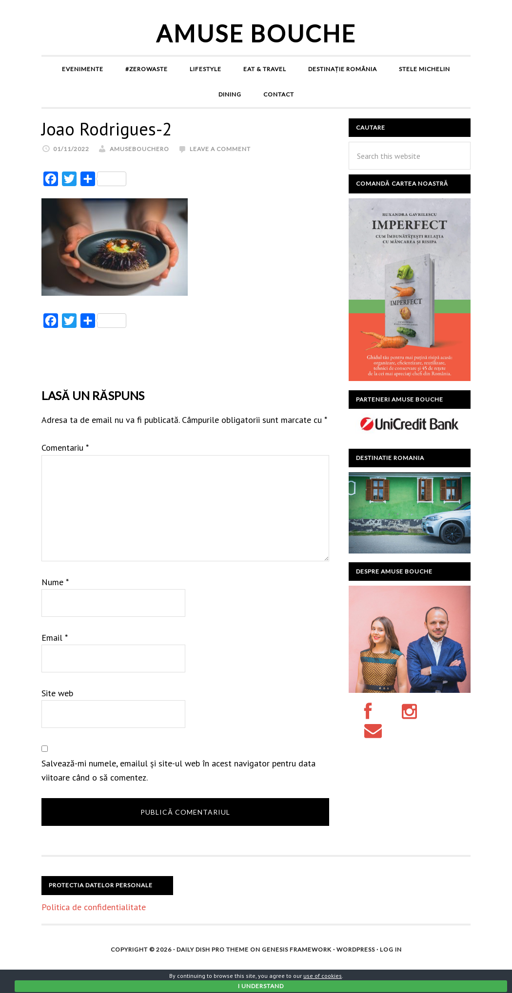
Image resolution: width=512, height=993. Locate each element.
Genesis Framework (297, 949)
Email (54, 637)
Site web (57, 693)
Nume (55, 582)
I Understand (261, 986)
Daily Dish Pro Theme (213, 949)
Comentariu (65, 447)
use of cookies (322, 975)
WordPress (355, 949)
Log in (391, 949)
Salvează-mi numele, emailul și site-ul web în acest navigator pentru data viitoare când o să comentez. (178, 770)
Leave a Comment (220, 149)
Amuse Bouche (256, 33)
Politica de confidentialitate (93, 907)
